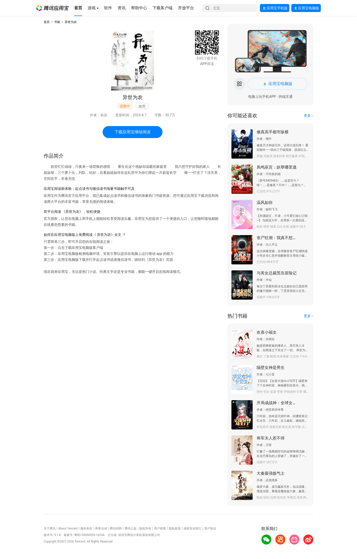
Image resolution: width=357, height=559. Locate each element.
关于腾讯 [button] (50, 528)
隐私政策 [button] (175, 528)
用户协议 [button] (210, 528)
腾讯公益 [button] (131, 528)
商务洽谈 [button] (101, 528)
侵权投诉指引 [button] (192, 528)
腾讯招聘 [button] (116, 528)
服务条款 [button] (86, 528)
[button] (52, 8)
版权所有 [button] (145, 528)
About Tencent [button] (68, 528)
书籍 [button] (57, 22)
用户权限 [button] (160, 528)
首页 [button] (47, 22)
